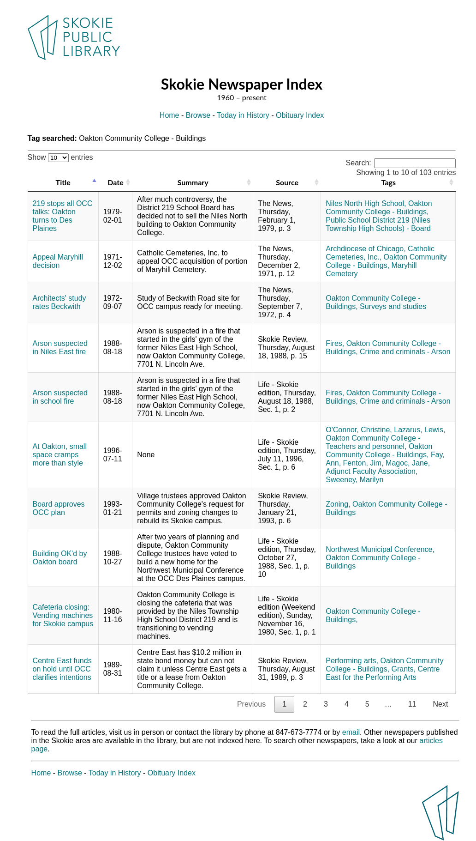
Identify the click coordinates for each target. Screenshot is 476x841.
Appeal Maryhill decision (58, 261)
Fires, (335, 343)
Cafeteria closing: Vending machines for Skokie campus (63, 615)
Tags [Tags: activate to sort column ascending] (388, 182)
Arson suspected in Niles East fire (60, 347)
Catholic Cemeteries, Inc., (380, 253)
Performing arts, (352, 661)
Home (169, 115)
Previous (251, 704)
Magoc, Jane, (408, 463)
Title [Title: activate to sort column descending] (63, 182)
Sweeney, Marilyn (354, 480)
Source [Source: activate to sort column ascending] (287, 182)
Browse (198, 115)
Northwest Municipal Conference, (380, 549)
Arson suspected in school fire (60, 397)
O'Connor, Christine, (359, 430)
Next (440, 704)
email (351, 732)
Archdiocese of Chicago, (365, 249)
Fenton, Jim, (363, 463)
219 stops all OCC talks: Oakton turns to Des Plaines (63, 216)
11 (412, 704)
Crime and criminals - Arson (405, 352)
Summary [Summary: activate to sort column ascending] (193, 182)
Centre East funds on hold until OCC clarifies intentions (62, 669)
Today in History (243, 115)
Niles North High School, (366, 203)
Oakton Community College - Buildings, (379, 208)
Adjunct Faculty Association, (371, 471)
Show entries (60, 157)
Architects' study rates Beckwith (59, 302)
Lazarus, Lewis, (419, 430)
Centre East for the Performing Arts (383, 673)
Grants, (404, 669)
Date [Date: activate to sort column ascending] (115, 182)
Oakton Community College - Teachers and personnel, (373, 442)
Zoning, (338, 504)
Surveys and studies (393, 306)
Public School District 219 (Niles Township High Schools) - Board (378, 224)
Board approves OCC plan (59, 508)
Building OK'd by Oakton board (60, 558)
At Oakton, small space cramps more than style (60, 454)
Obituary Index (300, 115)
